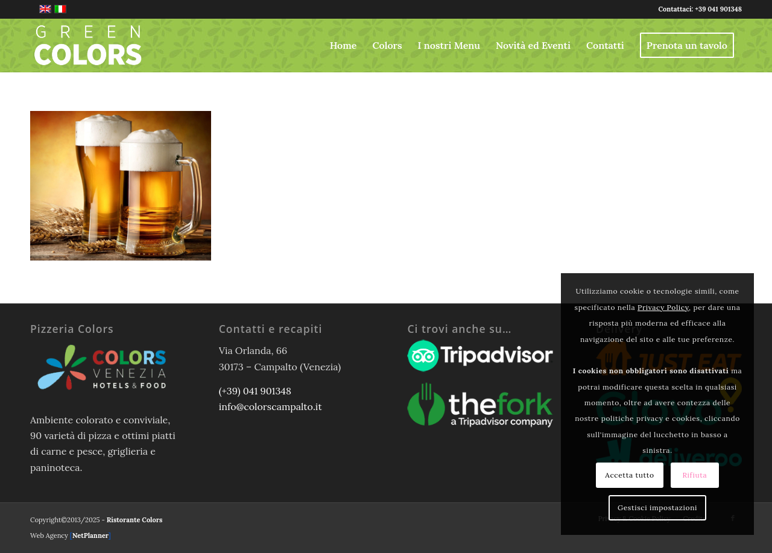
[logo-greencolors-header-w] (88, 45)
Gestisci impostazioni (657, 507)
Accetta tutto (629, 474)
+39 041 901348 (718, 9)
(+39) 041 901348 (255, 391)
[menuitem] (343, 45)
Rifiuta (694, 474)
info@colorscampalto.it (270, 406)
